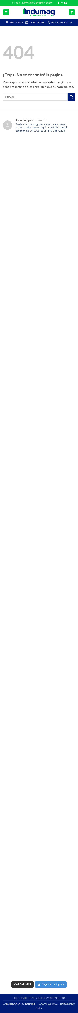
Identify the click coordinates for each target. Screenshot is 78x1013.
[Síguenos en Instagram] (62, 3)
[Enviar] (71, 96)
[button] (6, 12)
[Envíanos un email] (65, 3)
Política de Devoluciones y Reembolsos (31, 2)
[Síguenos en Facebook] (58, 3)
